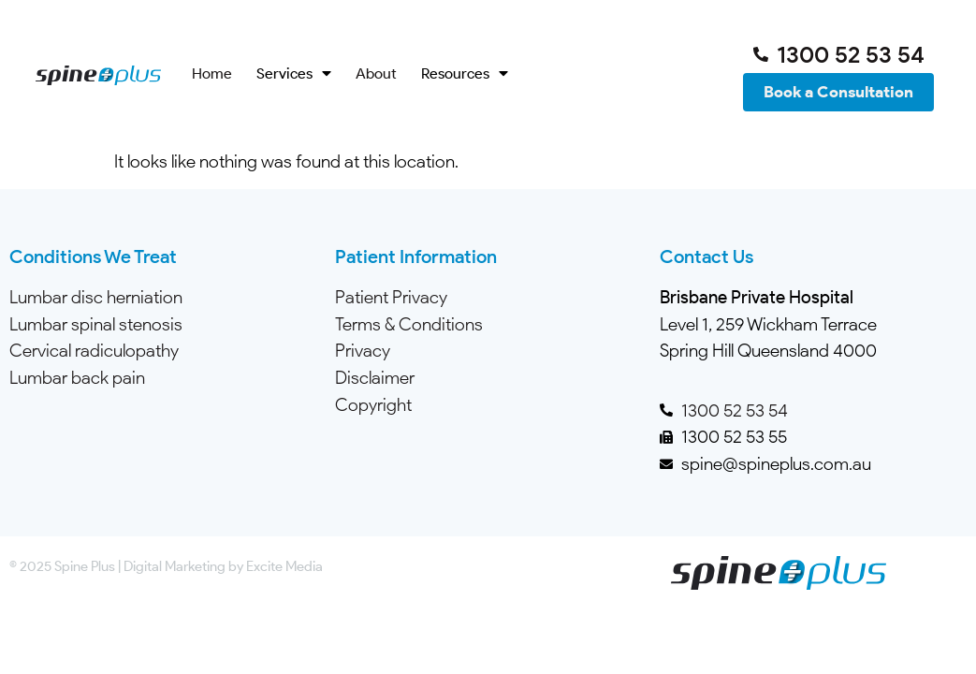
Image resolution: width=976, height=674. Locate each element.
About (376, 73)
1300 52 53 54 (734, 410)
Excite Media (284, 566)
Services (293, 74)
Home (212, 73)
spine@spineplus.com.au (776, 464)
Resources (464, 74)
